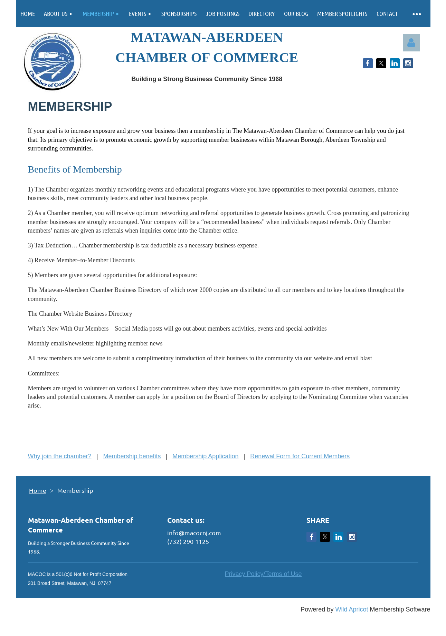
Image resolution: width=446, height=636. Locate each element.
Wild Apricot (351, 609)
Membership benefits (132, 456)
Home (37, 490)
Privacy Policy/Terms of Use (263, 573)
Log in (411, 42)
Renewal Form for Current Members (300, 456)
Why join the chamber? (60, 456)
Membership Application (205, 456)
